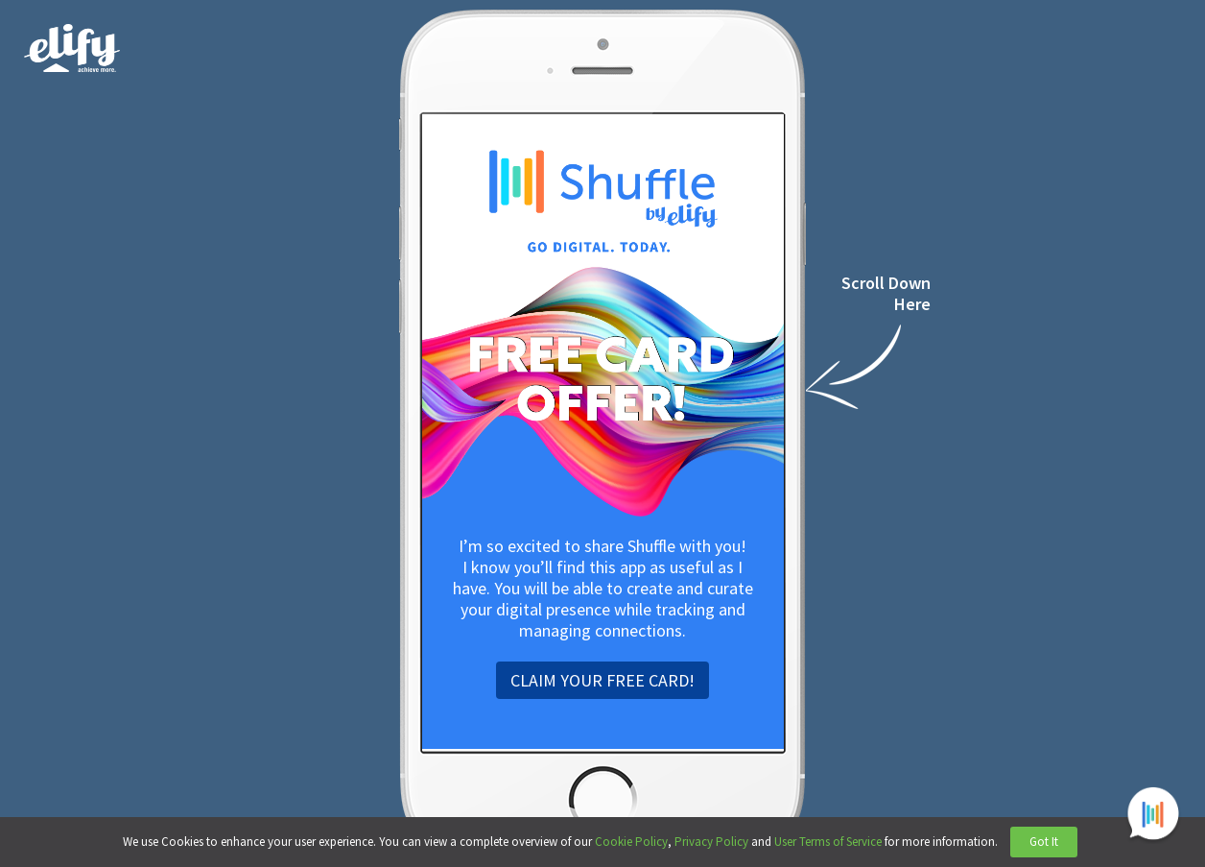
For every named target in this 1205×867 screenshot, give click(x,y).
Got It (1043, 841)
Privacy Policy (711, 841)
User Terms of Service (828, 841)
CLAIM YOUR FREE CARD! (602, 680)
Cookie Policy (631, 841)
